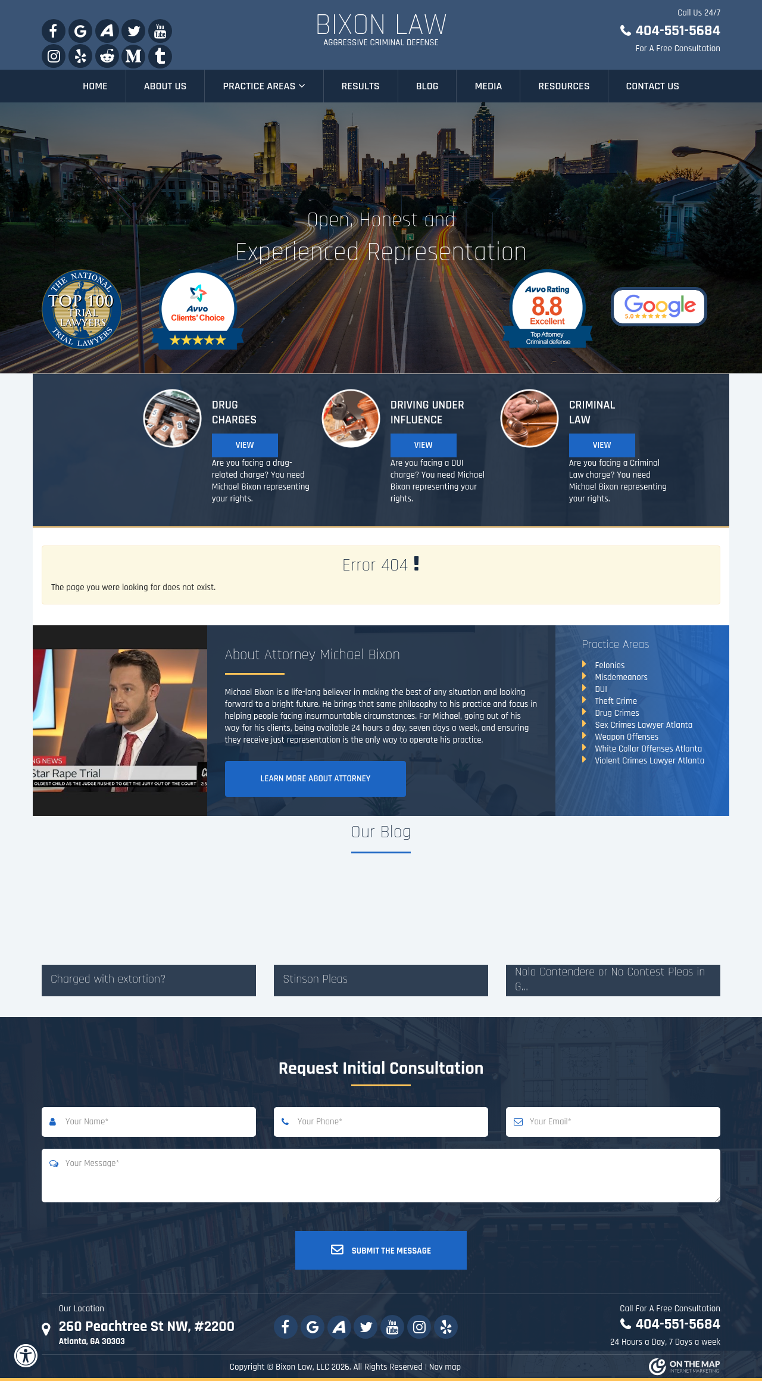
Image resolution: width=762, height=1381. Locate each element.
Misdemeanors (621, 677)
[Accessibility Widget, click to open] (25, 1355)
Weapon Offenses (627, 737)
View (245, 445)
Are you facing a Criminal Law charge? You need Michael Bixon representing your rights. (618, 480)
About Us (165, 86)
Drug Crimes (617, 713)
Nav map (445, 1367)
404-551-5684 (677, 30)
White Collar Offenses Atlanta (648, 749)
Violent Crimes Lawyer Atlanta (650, 760)
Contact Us (653, 86)
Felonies (610, 665)
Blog (427, 86)
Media (488, 86)
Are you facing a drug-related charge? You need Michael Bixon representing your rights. (261, 480)
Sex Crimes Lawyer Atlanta (644, 725)
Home (95, 86)
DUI (601, 689)
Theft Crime (616, 701)
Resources (563, 86)
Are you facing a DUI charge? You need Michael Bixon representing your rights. (438, 480)
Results (361, 86)
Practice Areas (264, 86)
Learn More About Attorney (316, 778)
